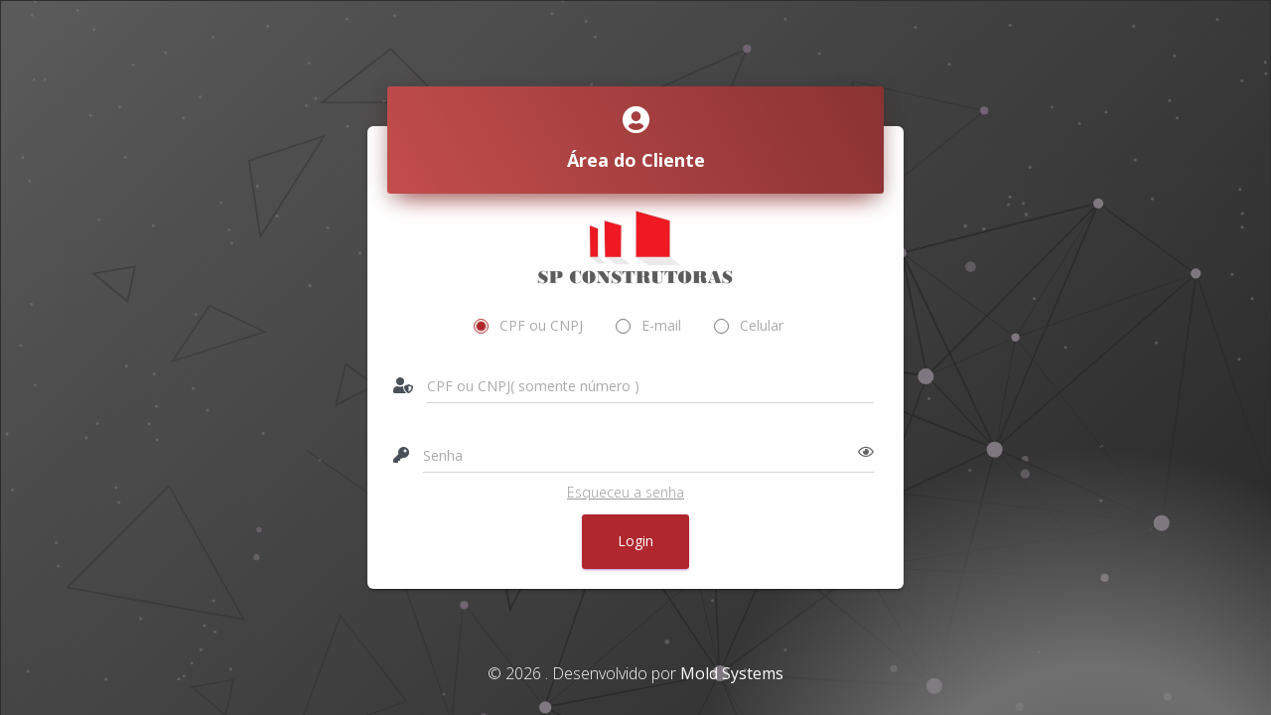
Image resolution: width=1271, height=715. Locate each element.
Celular (749, 325)
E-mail (649, 325)
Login (635, 540)
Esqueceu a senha (625, 492)
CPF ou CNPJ (529, 325)
